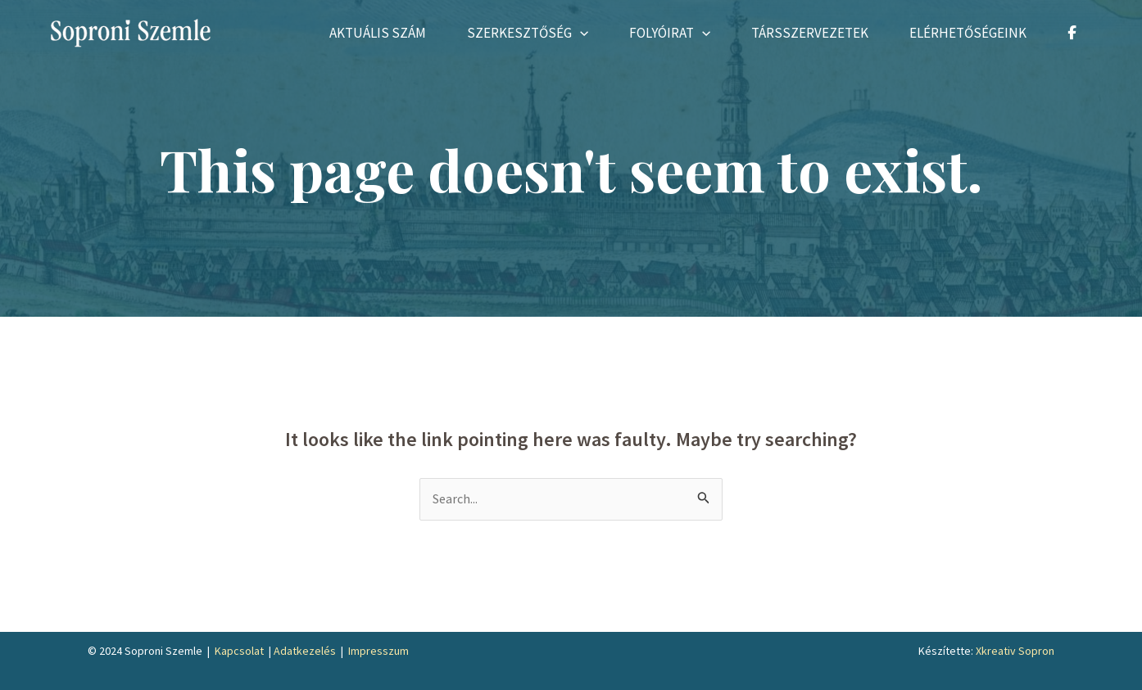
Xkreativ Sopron (1015, 650)
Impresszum (378, 650)
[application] (580, 32)
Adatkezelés (305, 650)
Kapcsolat (239, 650)
